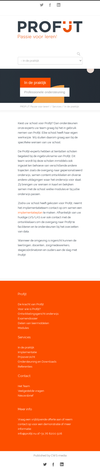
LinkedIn (58, 5)
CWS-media (58, 455)
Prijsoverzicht (26, 357)
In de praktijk (26, 347)
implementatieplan (30, 212)
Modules (23, 328)
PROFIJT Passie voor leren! (34, 106)
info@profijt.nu (27, 433)
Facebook (50, 5)
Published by (42, 455)
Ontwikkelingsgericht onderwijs (38, 313)
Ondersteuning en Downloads (37, 361)
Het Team (24, 386)
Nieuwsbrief (25, 395)
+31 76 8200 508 (51, 433)
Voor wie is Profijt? (29, 309)
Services (57, 106)
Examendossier (28, 318)
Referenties (25, 366)
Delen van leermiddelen (33, 323)
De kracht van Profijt (31, 304)
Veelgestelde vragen (31, 390)
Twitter (41, 5)
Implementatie (27, 352)
